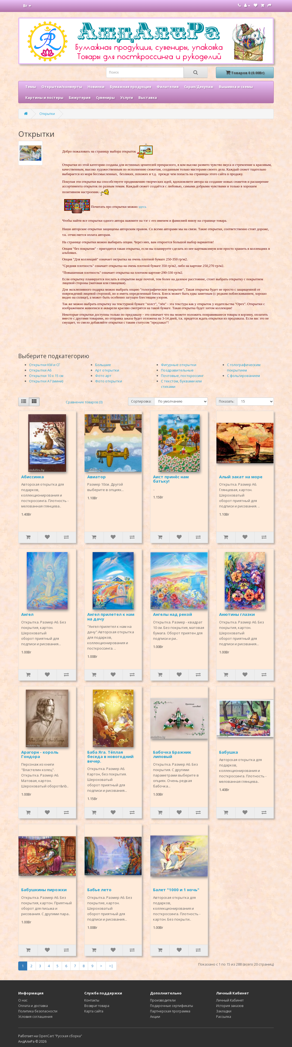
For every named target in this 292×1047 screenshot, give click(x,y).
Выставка (147, 97)
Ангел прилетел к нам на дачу (110, 616)
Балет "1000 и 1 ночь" (176, 889)
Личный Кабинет (230, 1000)
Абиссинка (32, 476)
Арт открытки (107, 370)
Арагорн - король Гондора (39, 754)
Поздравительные (177, 370)
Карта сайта (93, 1011)
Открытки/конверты (61, 86)
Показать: (226, 401)
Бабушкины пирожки (44, 889)
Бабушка (228, 752)
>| (111, 965)
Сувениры (105, 97)
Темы (30, 86)
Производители (163, 1000)
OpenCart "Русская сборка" (60, 1036)
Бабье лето (99, 889)
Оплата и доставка (33, 1005)
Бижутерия (80, 97)
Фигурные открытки (178, 364)
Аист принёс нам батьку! (171, 479)
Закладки (223, 1011)
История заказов (229, 1005)
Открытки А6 (40, 370)
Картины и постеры (44, 97)
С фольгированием (243, 375)
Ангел (27, 614)
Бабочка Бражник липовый (172, 754)
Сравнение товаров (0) (84, 402)
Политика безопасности (37, 1011)
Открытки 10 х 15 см (46, 375)
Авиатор (96, 476)
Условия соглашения (35, 1016)
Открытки (47, 113)
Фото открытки (108, 381)
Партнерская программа (170, 1011)
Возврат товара (96, 1005)
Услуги (126, 97)
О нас (22, 1000)
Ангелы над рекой (172, 614)
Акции (155, 1016)
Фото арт (103, 375)
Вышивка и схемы (236, 86)
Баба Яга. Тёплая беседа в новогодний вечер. (110, 756)
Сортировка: (141, 401)
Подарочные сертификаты (171, 1005)
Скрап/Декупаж (198, 86)
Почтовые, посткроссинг (182, 375)
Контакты (91, 1000)
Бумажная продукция (130, 86)
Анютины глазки (237, 614)
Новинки (96, 86)
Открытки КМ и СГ (44, 364)
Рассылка (223, 1016)
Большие (103, 364)
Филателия (168, 86)
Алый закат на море (240, 476)
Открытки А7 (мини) (46, 381)
